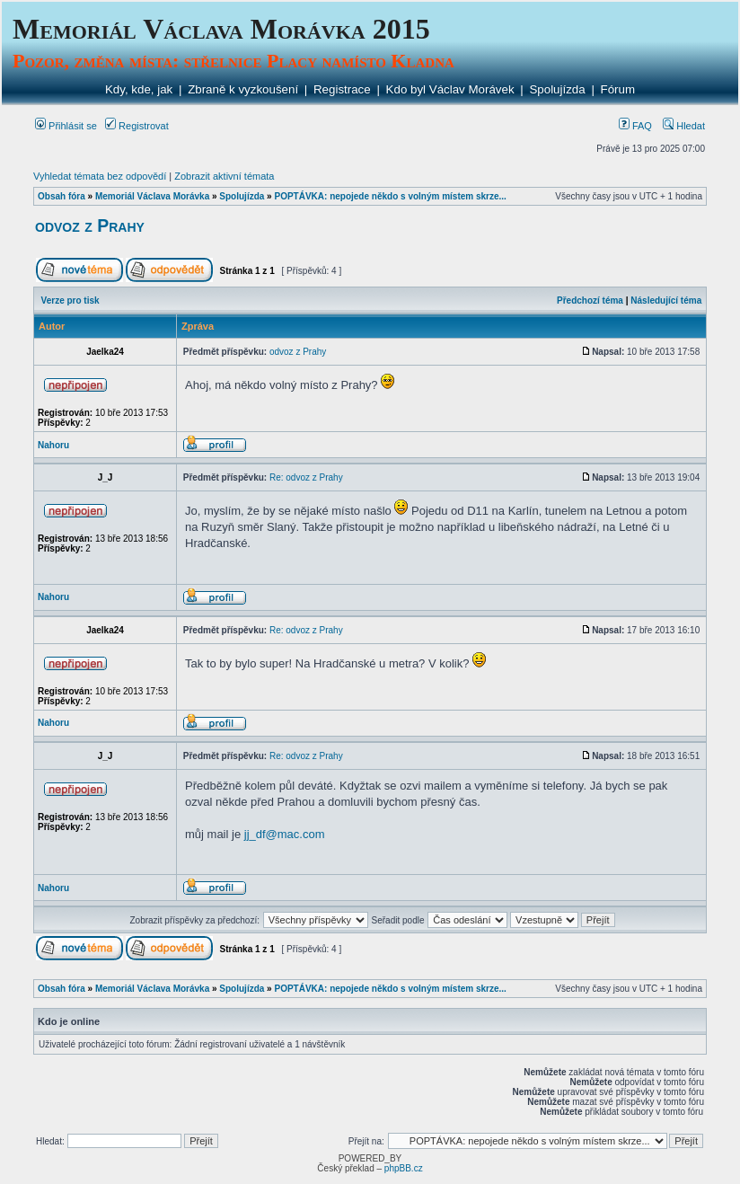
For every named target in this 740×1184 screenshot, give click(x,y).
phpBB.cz (403, 1168)
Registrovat (137, 125)
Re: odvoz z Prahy (306, 477)
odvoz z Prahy (90, 225)
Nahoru (53, 445)
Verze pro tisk (70, 300)
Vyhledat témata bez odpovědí (99, 176)
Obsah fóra (61, 196)
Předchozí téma (590, 300)
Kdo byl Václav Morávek (450, 89)
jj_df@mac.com (284, 834)
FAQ (635, 125)
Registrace (342, 89)
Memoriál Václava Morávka (152, 196)
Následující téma (665, 300)
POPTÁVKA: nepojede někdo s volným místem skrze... (390, 196)
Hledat (684, 125)
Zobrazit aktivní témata (224, 176)
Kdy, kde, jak (138, 89)
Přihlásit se (66, 125)
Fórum (618, 89)
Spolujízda (557, 89)
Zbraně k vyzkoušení (243, 89)
